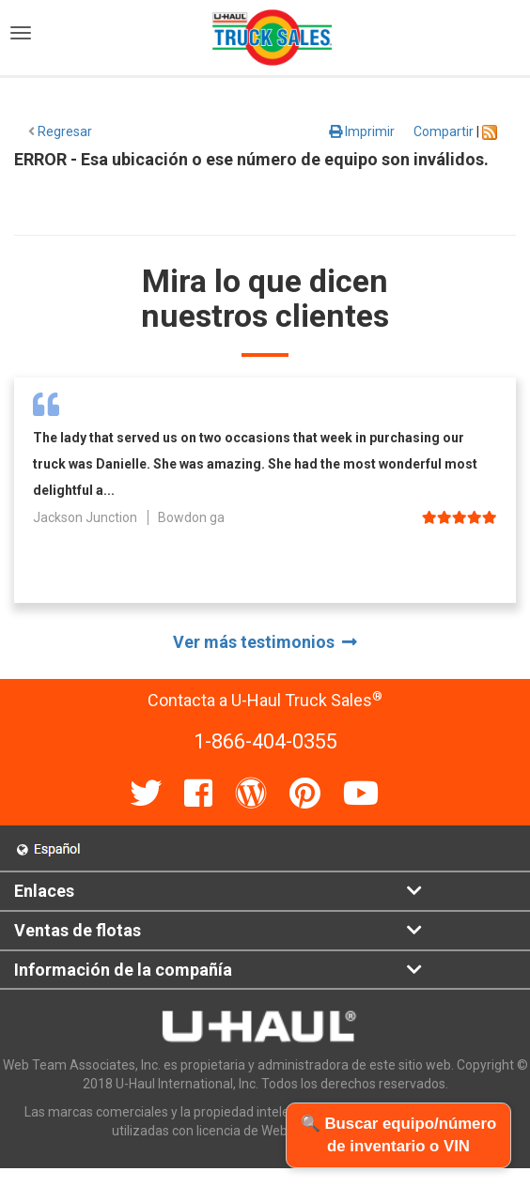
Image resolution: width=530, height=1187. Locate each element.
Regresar (60, 131)
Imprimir (362, 131)
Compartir (443, 131)
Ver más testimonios (265, 642)
